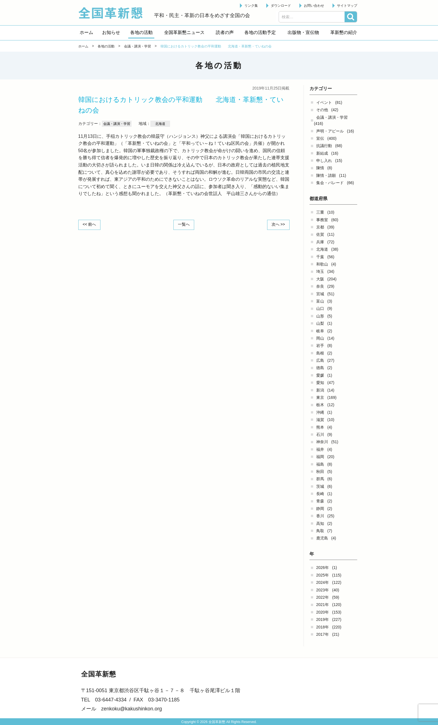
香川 (320, 516)
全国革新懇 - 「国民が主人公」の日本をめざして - (113, 13)
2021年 (322, 604)
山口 (320, 308)
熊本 (320, 427)
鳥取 (320, 531)
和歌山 (322, 264)
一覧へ (184, 224)
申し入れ (324, 160)
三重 (320, 212)
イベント (324, 102)
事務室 (322, 220)
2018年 (322, 627)
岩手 (320, 345)
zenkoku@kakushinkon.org (131, 709)
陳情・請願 (326, 175)
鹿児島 (322, 538)
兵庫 (320, 242)
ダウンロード (281, 6)
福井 (320, 449)
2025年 (322, 575)
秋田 (320, 471)
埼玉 (320, 271)
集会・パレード (330, 182)
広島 (320, 360)
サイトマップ (347, 6)
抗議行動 (324, 145)
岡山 (320, 338)
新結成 (322, 153)
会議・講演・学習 (332, 117)
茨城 (320, 486)
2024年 (322, 582)
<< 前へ (90, 224)
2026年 (322, 567)
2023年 (322, 590)
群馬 (320, 479)
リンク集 (251, 6)
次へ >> (278, 224)
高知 (320, 523)
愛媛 (320, 375)
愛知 (320, 382)
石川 (320, 434)
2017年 (322, 634)
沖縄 (320, 412)
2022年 (322, 597)
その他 (322, 110)
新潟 (320, 390)
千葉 (320, 257)
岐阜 (320, 331)
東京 (320, 397)
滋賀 (320, 419)
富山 (320, 301)
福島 (320, 464)
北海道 (322, 249)
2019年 (322, 619)
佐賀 (320, 234)
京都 (320, 227)
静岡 (320, 508)
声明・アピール (330, 131)
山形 (320, 316)
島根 (320, 353)
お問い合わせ (314, 6)
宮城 (320, 294)
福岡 (320, 456)
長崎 (320, 493)
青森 (320, 501)
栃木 (320, 404)
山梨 (320, 323)
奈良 (320, 286)
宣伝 (320, 138)
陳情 (320, 168)
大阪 (320, 279)
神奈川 (322, 442)
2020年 (322, 612)
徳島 (320, 367)
